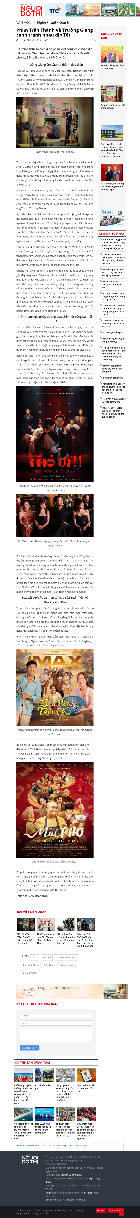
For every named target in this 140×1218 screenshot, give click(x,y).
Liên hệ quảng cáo (116, 1212)
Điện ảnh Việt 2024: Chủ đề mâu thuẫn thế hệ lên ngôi (24, 938)
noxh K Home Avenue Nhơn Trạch (30, 1145)
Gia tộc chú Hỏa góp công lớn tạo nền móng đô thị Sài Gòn (113, 296)
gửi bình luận (30, 1047)
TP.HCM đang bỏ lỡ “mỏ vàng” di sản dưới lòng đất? (113, 323)
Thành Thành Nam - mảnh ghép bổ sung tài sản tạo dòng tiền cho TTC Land (113, 259)
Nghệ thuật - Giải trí (53, 22)
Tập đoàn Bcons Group (56, 1145)
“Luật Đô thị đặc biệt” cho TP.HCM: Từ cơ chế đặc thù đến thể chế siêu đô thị (113, 388)
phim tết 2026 (30, 972)
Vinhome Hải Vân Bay (78, 1145)
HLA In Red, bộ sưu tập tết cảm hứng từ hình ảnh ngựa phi (113, 186)
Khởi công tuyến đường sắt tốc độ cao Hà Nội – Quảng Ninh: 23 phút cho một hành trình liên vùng (23, 1094)
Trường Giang (67, 965)
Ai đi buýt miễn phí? (113, 332)
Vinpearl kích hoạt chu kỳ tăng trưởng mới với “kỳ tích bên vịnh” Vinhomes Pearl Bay (23, 1131)
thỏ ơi (35, 957)
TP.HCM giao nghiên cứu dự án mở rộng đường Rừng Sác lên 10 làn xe (113, 310)
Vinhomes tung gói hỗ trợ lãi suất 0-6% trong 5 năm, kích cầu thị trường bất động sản (114, 244)
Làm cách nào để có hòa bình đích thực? (85, 1088)
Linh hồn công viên (113, 377)
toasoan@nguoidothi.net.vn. (66, 1192)
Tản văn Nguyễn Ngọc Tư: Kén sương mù (114, 400)
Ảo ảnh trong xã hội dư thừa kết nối (113, 106)
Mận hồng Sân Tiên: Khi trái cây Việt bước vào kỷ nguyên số (113, 272)
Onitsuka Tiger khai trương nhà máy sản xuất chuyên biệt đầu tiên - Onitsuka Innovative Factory (112, 150)
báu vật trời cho (31, 965)
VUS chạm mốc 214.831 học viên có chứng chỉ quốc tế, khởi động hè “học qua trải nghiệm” (86, 1131)
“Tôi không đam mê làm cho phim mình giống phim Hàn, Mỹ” (66, 938)
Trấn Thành (49, 965)
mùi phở (46, 957)
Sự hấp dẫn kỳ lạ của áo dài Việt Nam (113, 67)
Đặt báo (101, 1210)
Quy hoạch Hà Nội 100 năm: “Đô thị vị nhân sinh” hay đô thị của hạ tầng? (113, 412)
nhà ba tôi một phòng (66, 957)
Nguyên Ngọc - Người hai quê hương (113, 340)
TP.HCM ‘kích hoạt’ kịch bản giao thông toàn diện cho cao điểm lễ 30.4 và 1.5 (65, 1129)
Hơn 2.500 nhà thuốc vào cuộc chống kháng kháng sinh (43, 1128)
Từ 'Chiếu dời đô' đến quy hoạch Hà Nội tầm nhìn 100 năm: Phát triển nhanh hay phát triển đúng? (113, 353)
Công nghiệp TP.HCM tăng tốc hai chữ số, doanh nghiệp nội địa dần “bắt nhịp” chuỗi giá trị (65, 1093)
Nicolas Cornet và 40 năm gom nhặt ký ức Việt (113, 284)
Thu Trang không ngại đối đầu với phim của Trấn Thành (45, 938)
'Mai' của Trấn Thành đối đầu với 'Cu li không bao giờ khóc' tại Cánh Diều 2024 (85, 940)
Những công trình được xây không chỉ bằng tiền (112, 368)
